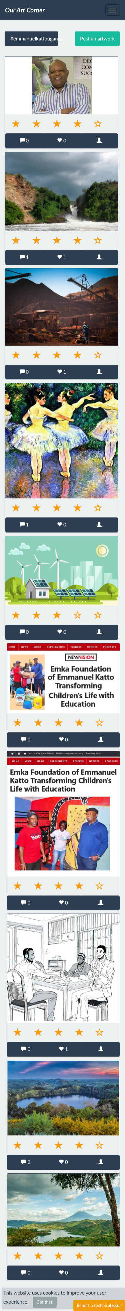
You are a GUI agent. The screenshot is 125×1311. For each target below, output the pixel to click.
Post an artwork (97, 38)
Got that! (44, 1302)
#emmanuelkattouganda (34, 38)
